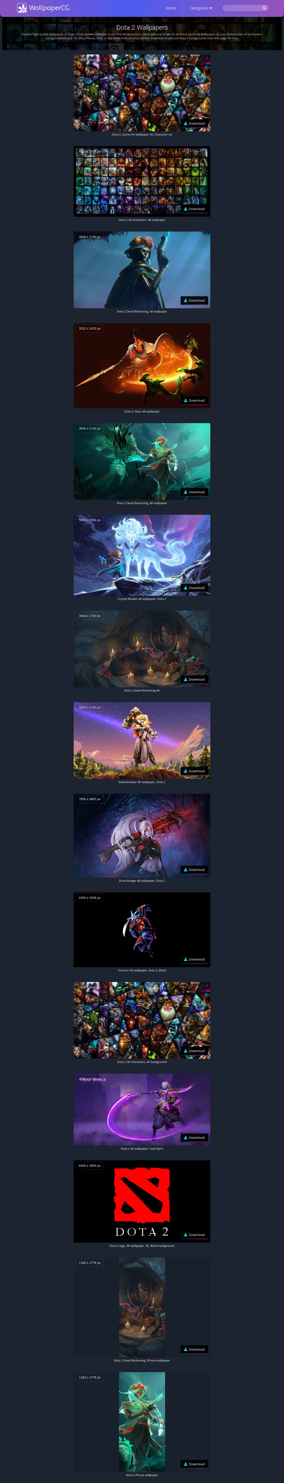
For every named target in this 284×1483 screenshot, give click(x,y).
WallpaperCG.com (43, 8)
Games (89, 34)
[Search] (242, 8)
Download (197, 123)
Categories (201, 8)
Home (171, 8)
